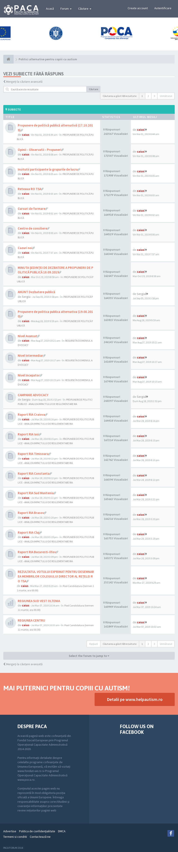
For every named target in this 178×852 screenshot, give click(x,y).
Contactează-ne (40, 837)
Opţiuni (93, 643)
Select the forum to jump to (89, 656)
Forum (66, 9)
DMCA (61, 831)
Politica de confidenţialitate (37, 831)
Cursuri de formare (31, 209)
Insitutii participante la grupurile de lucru (48, 169)
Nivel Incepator (29, 375)
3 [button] (154, 96)
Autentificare (162, 8)
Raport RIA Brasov (31, 513)
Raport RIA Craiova (31, 414)
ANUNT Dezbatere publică (36, 292)
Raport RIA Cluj (28, 532)
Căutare (84, 9)
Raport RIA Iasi (28, 434)
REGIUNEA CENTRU (31, 620)
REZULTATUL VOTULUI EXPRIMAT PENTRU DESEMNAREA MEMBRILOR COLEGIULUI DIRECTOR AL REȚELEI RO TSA (56, 576)
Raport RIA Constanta (33, 473)
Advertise (9, 831)
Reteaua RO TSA (29, 189)
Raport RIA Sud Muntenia (36, 493)
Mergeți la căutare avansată (24, 82)
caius (25, 135)
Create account (138, 8)
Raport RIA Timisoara (33, 454)
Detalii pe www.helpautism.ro (134, 699)
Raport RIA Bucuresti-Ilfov (37, 552)
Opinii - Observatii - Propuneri (39, 150)
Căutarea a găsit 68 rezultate (120, 96)
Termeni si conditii (15, 837)
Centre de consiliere (32, 228)
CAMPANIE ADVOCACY (33, 395)
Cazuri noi (25, 248)
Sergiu (26, 297)
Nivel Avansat (27, 336)
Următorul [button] (166, 96)
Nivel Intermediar (30, 355)
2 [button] (148, 96)
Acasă (50, 9)
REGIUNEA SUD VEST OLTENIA (39, 601)
